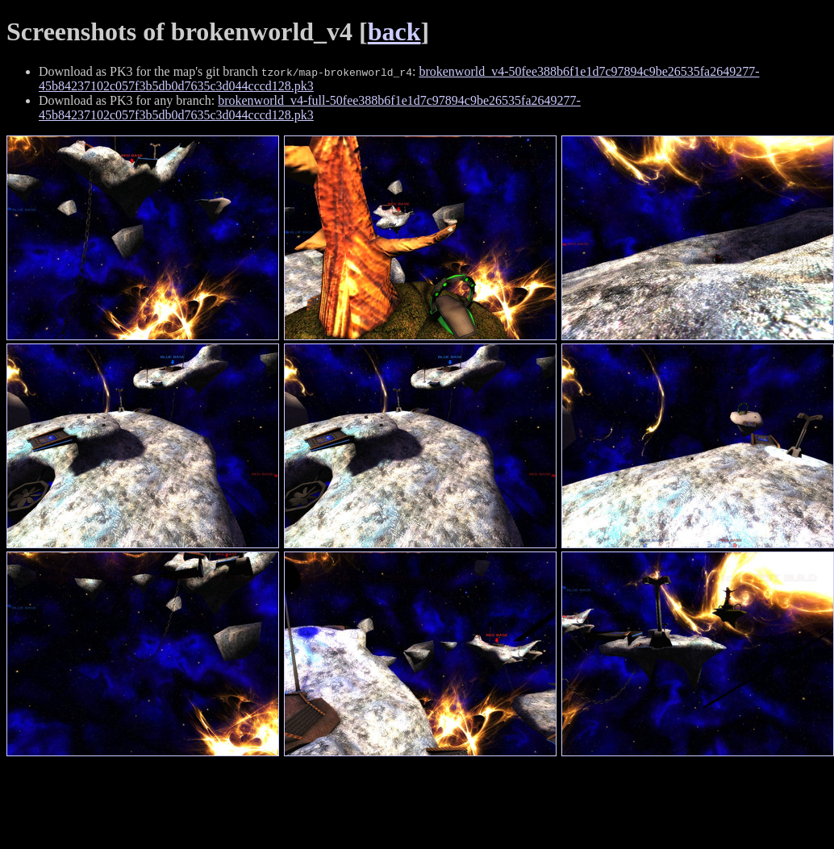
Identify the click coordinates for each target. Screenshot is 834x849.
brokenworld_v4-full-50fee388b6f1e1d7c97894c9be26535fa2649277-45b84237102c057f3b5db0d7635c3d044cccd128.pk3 (310, 108)
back (394, 31)
